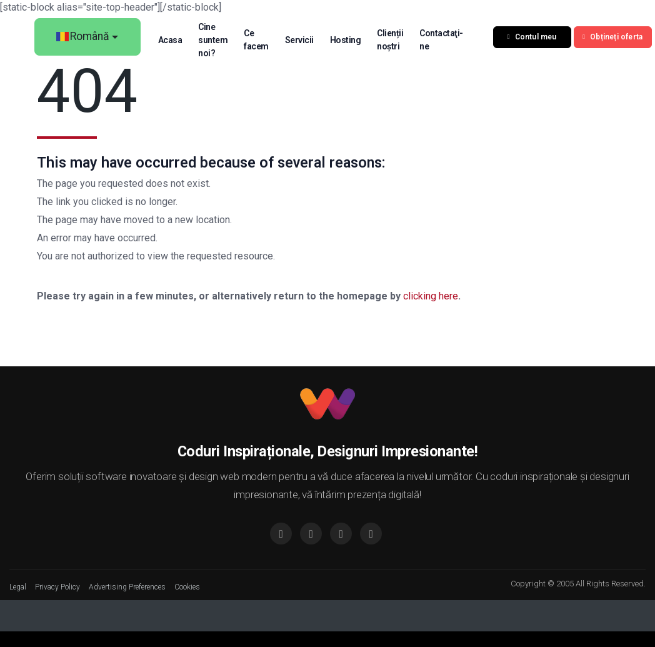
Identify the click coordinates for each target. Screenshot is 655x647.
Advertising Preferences (127, 587)
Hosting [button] (348, 40)
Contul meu (535, 37)
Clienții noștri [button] (394, 39)
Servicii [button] (302, 40)
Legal (17, 587)
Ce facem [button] (260, 39)
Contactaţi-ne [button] (445, 39)
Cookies (187, 587)
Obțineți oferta (616, 37)
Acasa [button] (173, 40)
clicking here (430, 296)
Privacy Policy (57, 587)
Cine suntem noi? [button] (216, 40)
